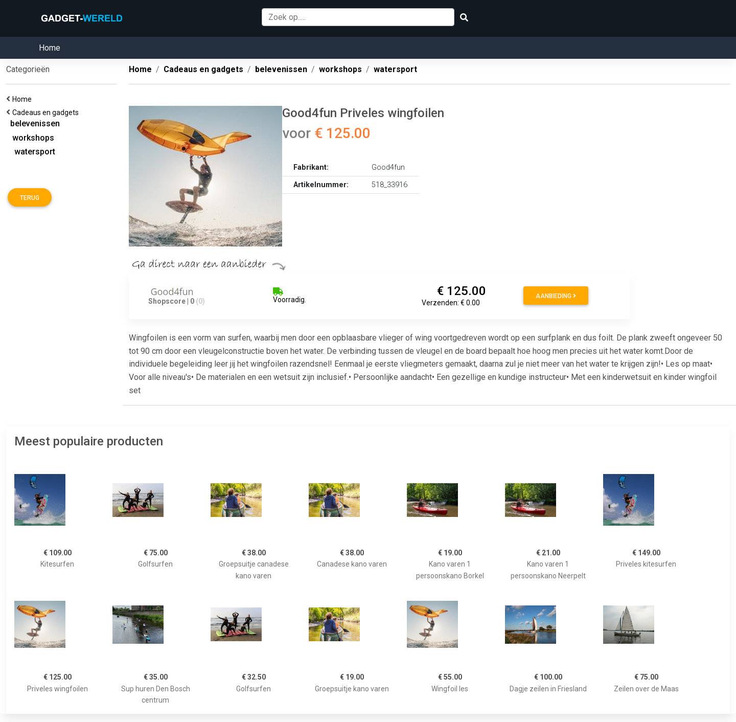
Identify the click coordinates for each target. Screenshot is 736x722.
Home (49, 48)
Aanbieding (556, 296)
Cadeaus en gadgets (47, 112)
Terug (29, 197)
